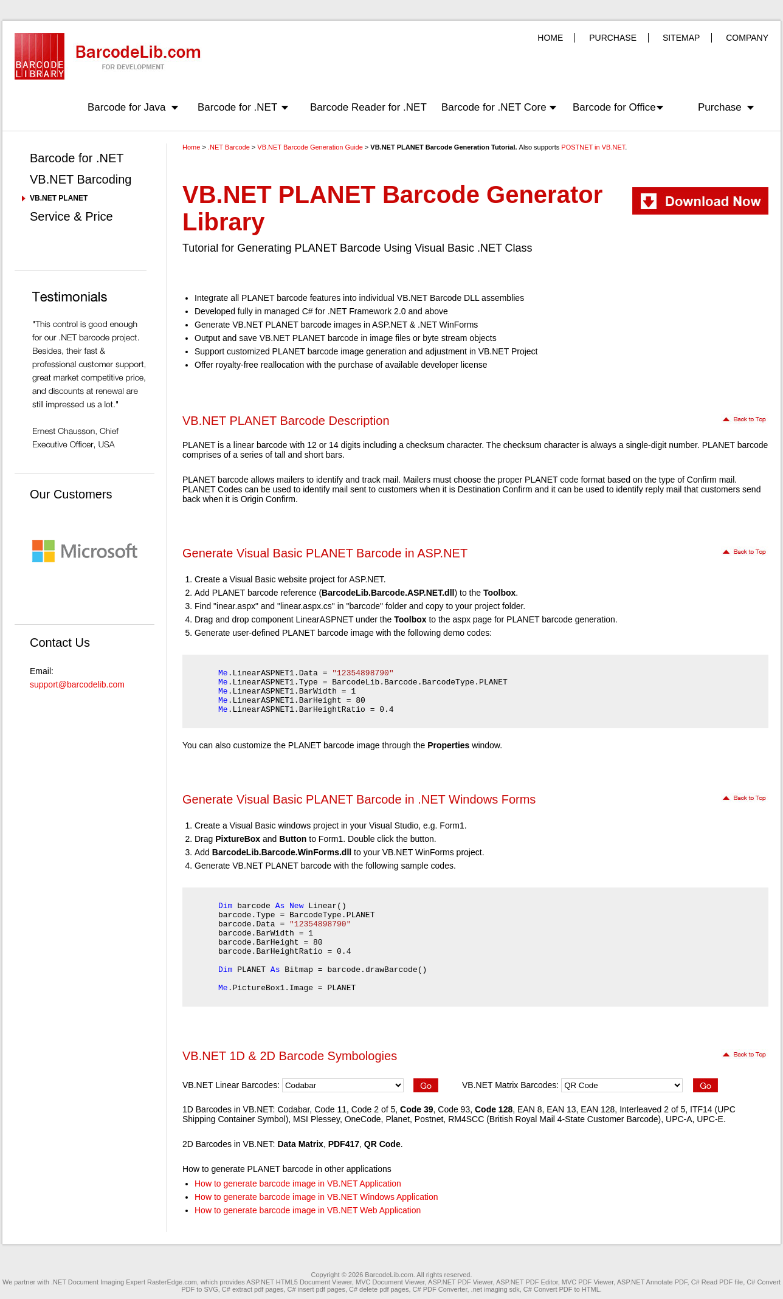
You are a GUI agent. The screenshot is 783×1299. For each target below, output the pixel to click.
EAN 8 (529, 1109)
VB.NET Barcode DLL (438, 298)
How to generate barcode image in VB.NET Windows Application (316, 1197)
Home (191, 147)
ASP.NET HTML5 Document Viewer (299, 1282)
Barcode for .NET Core (494, 107)
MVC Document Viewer (390, 1282)
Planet (397, 1119)
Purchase (720, 107)
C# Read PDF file (717, 1282)
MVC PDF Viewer (587, 1282)
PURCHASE (612, 38)
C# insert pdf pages (316, 1289)
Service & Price (71, 216)
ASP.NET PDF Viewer (460, 1282)
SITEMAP (681, 38)
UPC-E (710, 1119)
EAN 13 (561, 1109)
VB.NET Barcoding (81, 179)
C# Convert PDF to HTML (561, 1289)
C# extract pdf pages (253, 1289)
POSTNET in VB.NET (593, 147)
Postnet (429, 1119)
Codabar (293, 1109)
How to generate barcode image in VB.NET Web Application (308, 1210)
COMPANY (747, 38)
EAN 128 (598, 1109)
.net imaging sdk (495, 1289)
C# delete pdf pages (379, 1289)
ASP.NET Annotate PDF (652, 1282)
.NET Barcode (229, 147)
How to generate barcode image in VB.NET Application (298, 1183)
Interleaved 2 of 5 (652, 1109)
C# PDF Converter (440, 1289)
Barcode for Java (127, 107)
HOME (550, 38)
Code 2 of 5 (373, 1109)
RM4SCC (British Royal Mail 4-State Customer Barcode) (554, 1119)
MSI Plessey (316, 1119)
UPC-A (679, 1119)
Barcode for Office (614, 107)
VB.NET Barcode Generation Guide (309, 147)
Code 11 (330, 1109)
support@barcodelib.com (77, 684)
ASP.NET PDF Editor (527, 1282)
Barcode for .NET (237, 107)
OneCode (363, 1119)
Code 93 (454, 1109)
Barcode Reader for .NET (368, 107)
